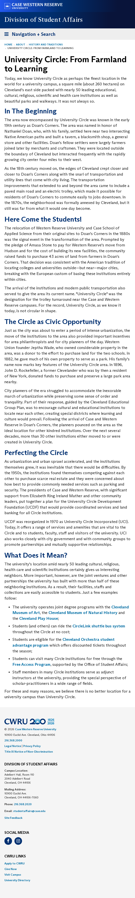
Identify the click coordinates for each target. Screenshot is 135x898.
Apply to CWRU (14, 863)
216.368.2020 (23, 804)
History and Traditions (46, 44)
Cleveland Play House (38, 618)
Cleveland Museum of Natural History (82, 612)
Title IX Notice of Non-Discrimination (28, 751)
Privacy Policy (32, 746)
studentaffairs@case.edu (29, 811)
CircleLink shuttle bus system (99, 626)
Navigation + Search (28, 35)
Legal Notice (12, 746)
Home (8, 44)
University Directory (17, 880)
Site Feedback (13, 818)
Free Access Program (31, 664)
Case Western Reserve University (35, 729)
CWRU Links (15, 856)
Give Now (10, 869)
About (20, 44)
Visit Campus (12, 874)
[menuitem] (67, 863)
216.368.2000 (13, 740)
